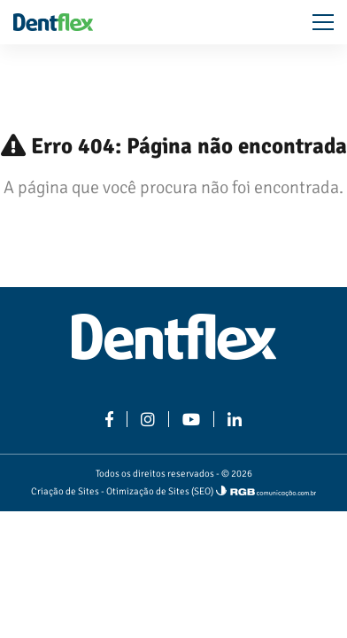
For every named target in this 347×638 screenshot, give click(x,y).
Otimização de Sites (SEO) (159, 491)
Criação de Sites (65, 491)
